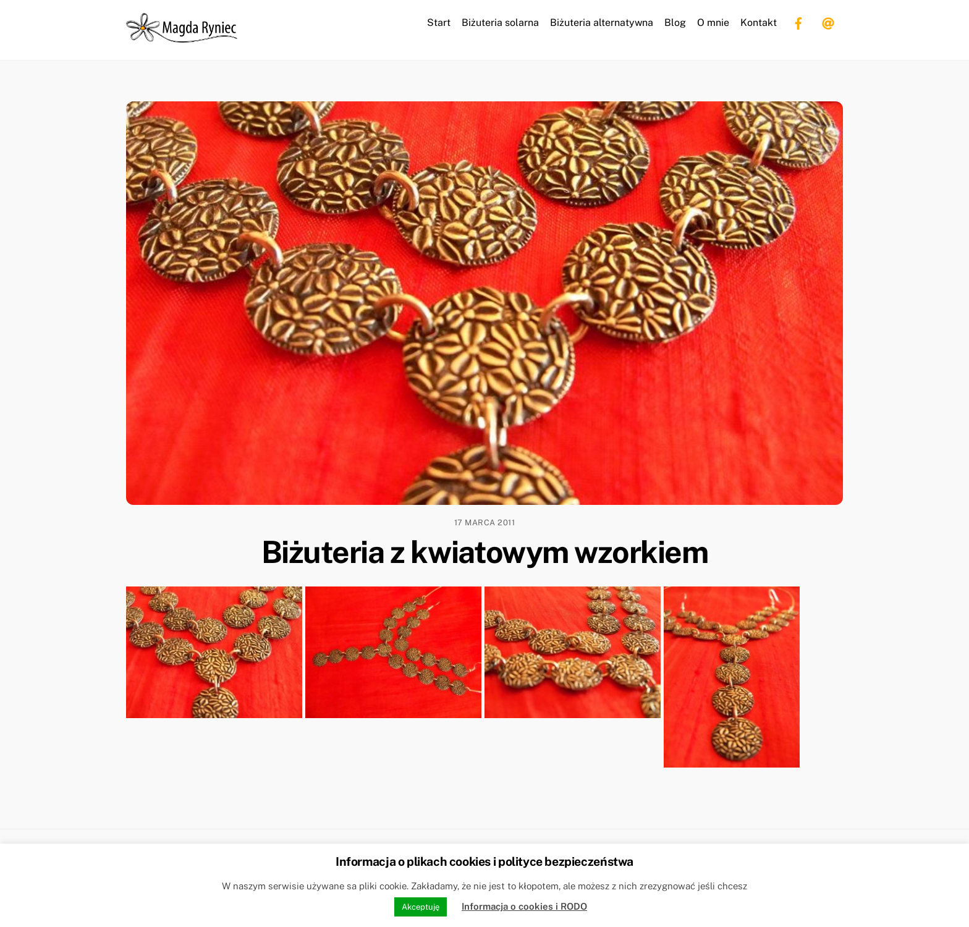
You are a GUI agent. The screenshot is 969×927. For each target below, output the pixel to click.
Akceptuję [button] (420, 907)
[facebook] (798, 22)
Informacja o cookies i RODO (524, 906)
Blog (675, 22)
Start (439, 22)
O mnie (713, 22)
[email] (828, 22)
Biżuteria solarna (500, 22)
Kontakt (758, 22)
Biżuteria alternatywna (601, 22)
